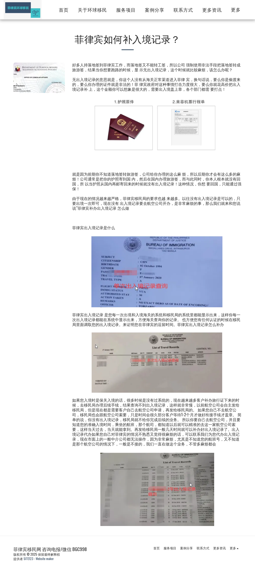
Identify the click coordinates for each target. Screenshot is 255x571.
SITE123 (28, 558)
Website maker (45, 558)
